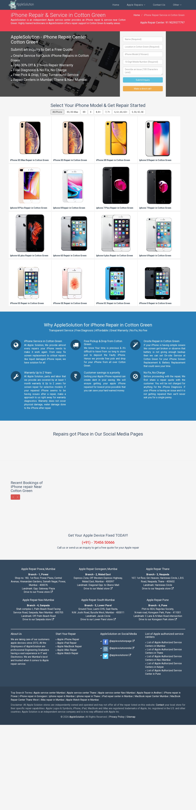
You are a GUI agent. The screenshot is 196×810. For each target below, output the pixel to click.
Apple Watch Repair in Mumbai (82, 784)
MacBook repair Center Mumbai (151, 781)
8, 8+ (98, 112)
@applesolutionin (119, 740)
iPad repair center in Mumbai (117, 781)
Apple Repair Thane (158, 654)
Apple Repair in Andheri (149, 777)
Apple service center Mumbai (49, 777)
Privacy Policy (116, 801)
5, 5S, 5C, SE (138, 112)
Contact (160, 790)
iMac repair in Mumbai (52, 784)
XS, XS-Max (72, 112)
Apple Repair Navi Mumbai (38, 685)
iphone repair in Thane (88, 781)
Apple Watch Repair (67, 738)
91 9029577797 (175, 22)
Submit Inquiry (143, 80)
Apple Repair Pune (158, 685)
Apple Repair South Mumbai (98, 685)
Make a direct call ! (143, 88)
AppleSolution (21, 4)
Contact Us (159, 4)
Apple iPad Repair (67, 728)
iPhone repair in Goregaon (33, 781)
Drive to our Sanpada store (38, 704)
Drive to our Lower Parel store (98, 704)
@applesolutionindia (121, 733)
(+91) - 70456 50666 (98, 627)
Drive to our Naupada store (158, 673)
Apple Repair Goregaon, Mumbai (98, 654)
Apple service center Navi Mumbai (116, 777)
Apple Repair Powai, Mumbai (38, 654)
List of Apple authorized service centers (164, 720)
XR (84, 112)
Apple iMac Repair (67, 735)
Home (115, 4)
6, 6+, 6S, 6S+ (120, 112)
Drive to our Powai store (38, 677)
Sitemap (130, 801)
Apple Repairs (136, 4)
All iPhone (57, 112)
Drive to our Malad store (98, 673)
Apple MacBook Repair (69, 731)
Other (177, 4)
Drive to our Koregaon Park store (158, 704)
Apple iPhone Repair (68, 724)
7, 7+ (107, 112)
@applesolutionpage (121, 726)
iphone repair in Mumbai (62, 781)
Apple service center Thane (81, 777)
